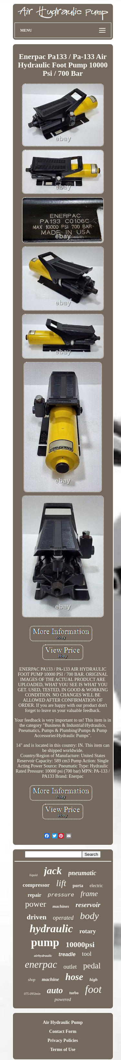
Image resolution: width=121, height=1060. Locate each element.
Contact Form (62, 1031)
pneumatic (82, 872)
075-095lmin (32, 993)
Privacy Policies (62, 1040)
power (35, 904)
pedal (92, 965)
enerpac (41, 964)
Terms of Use (62, 1049)
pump (45, 942)
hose (74, 977)
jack (53, 870)
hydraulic (51, 929)
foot (93, 989)
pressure (61, 895)
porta (78, 885)
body (89, 915)
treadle (67, 954)
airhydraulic (43, 955)
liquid (33, 875)
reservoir (88, 905)
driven (36, 917)
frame (89, 894)
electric (96, 885)
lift (61, 883)
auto (55, 990)
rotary (87, 931)
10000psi (80, 944)
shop (31, 979)
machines (61, 906)
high (94, 979)
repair (34, 895)
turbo (74, 993)
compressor (36, 885)
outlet (70, 967)
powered (63, 999)
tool (87, 953)
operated (63, 918)
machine (50, 979)
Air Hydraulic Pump (63, 1022)
